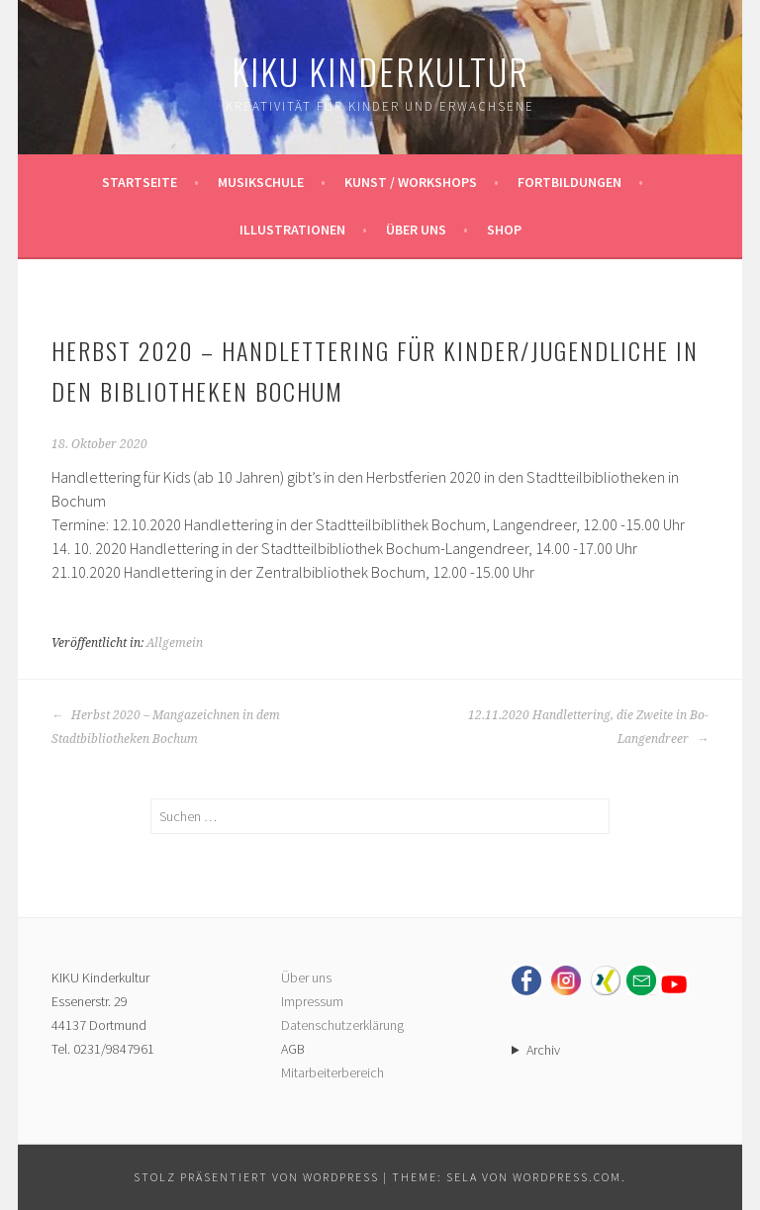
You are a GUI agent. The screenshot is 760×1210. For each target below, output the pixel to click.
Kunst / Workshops (410, 182)
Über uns (416, 229)
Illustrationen (292, 229)
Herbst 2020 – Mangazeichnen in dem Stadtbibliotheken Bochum (165, 727)
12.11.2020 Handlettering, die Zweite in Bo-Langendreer (588, 727)
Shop (504, 229)
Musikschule (261, 182)
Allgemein (174, 643)
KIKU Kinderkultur (380, 71)
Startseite (139, 182)
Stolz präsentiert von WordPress (256, 1176)
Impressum (312, 1001)
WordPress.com (567, 1176)
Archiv (543, 1050)
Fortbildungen (569, 182)
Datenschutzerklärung (342, 1025)
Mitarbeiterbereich (332, 1072)
